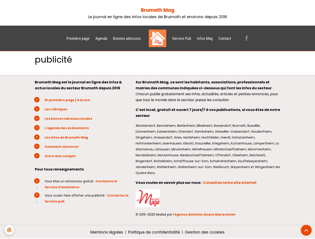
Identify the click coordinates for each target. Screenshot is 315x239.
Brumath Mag (157, 10)
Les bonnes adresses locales (68, 118)
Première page (77, 38)
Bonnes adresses (127, 38)
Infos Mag (205, 38)
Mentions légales (106, 232)
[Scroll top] (306, 230)
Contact (225, 38)
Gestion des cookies (205, 232)
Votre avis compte (60, 156)
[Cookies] (9, 230)
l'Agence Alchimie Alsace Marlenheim (204, 214)
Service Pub (181, 38)
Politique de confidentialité (154, 232)
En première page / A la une (67, 100)
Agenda (101, 38)
